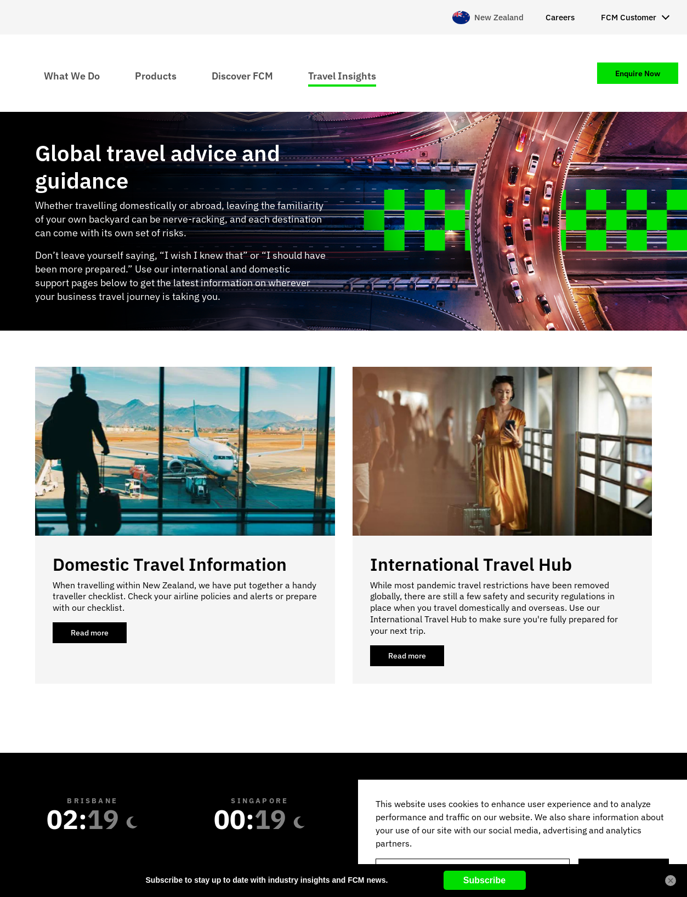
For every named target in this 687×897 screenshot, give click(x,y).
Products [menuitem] (156, 75)
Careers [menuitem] (560, 17)
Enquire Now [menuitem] (637, 73)
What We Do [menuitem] (72, 75)
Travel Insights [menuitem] (342, 75)
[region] (522, 838)
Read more (99, 635)
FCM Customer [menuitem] (628, 17)
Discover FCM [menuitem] (242, 75)
